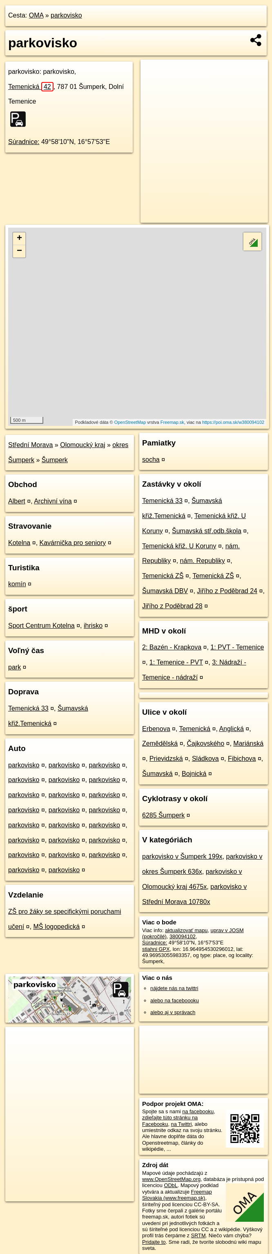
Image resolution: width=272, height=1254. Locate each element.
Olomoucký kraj (82, 444)
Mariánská (248, 743)
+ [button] (19, 239)
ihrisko (93, 625)
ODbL (170, 1185)
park (14, 667)
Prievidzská (166, 758)
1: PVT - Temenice (237, 647)
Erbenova (156, 728)
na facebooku (198, 1111)
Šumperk (55, 459)
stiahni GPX (156, 949)
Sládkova (205, 758)
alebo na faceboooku (174, 1000)
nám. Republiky (202, 560)
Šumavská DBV (165, 590)
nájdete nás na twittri (174, 988)
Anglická (231, 728)
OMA (36, 15)
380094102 (182, 936)
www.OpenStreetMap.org (171, 1179)
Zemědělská (160, 743)
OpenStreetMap (130, 422)
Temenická (31, 86)
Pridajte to (154, 1242)
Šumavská (157, 773)
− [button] (19, 251)
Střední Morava (30, 444)
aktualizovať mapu (186, 930)
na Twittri (181, 1124)
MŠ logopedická (56, 926)
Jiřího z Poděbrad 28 (172, 606)
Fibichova (242, 758)
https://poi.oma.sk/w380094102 (233, 422)
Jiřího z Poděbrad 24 (227, 590)
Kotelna (19, 542)
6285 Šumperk (163, 815)
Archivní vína (52, 501)
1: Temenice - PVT (176, 662)
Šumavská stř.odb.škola (206, 530)
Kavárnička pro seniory (73, 542)
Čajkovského (205, 743)
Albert (16, 501)
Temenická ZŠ (162, 575)
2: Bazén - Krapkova (171, 647)
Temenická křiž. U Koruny (179, 546)
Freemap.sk (172, 422)
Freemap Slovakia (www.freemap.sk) (177, 1195)
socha (151, 459)
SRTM (198, 1235)
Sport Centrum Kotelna (41, 625)
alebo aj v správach (172, 1012)
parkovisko (66, 15)
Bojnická (194, 773)
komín (17, 583)
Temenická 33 (28, 708)
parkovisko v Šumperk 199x (182, 856)
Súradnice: (24, 141)
